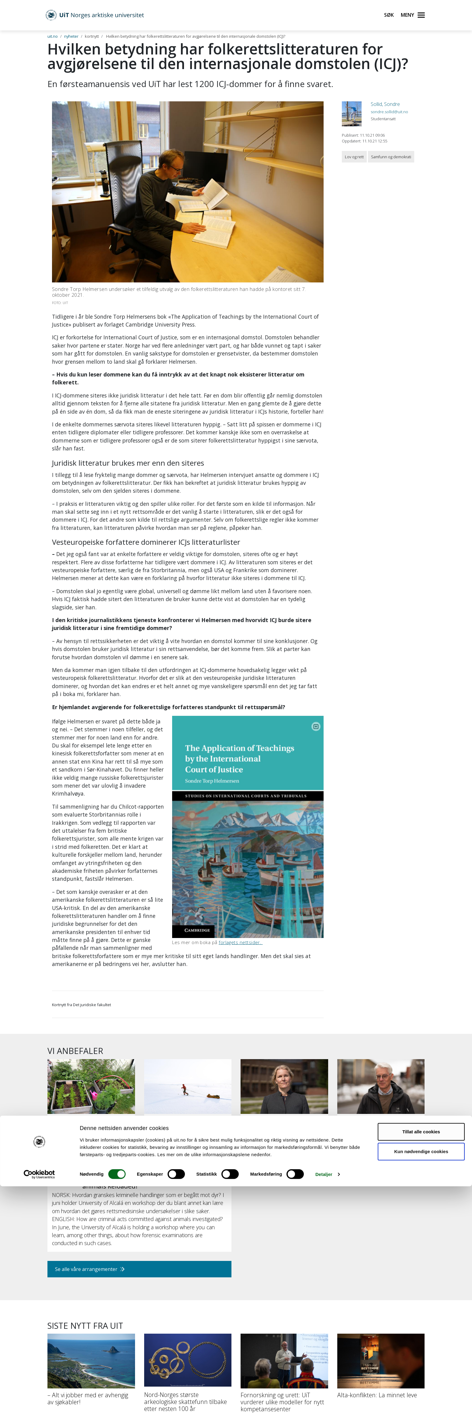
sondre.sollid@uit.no (389, 111)
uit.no (52, 36)
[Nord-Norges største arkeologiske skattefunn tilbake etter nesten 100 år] (188, 1278)
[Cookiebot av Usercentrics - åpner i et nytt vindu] (39, 1402)
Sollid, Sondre (385, 104)
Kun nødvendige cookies (421, 1379)
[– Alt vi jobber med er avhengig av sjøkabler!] (91, 1275)
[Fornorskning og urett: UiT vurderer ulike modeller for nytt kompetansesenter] (284, 1279)
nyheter (71, 36)
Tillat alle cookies (421, 1359)
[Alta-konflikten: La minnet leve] (381, 1272)
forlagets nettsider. (277, 825)
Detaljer (323, 1402)
